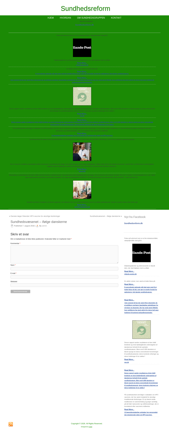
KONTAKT (116, 18)
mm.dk (82, 116)
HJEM (51, 18)
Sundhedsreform (85, 8)
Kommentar (15, 243)
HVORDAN (65, 18)
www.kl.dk (82, 171)
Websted (14, 282)
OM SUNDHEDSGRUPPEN (91, 18)
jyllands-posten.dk (82, 65)
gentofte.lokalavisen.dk (82, 207)
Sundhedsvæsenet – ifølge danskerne (105, 216)
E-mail (13, 273)
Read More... (82, 63)
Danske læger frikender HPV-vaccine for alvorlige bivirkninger (35, 216)
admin (44, 226)
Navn (13, 265)
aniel (90, 427)
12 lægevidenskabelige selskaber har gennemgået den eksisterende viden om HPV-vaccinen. (82, 135)
